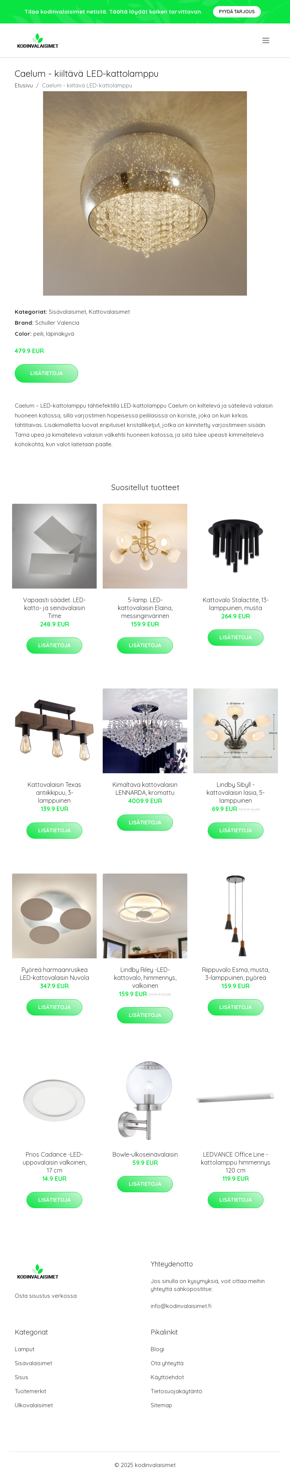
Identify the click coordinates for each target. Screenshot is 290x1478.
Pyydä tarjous (237, 11)
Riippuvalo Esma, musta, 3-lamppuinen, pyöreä (235, 973)
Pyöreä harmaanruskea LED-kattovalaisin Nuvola (54, 973)
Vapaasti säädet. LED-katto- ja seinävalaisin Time (54, 608)
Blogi (157, 1349)
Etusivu (24, 85)
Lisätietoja (46, 373)
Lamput (24, 1349)
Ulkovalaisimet (34, 1405)
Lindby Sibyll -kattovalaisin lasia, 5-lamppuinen (236, 792)
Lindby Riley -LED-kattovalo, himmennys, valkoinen (145, 977)
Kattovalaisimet (109, 311)
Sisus (21, 1377)
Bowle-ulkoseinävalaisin (145, 1154)
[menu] (266, 40)
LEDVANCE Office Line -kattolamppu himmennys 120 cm (235, 1162)
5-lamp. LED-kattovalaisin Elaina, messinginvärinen (145, 608)
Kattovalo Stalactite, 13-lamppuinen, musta (236, 604)
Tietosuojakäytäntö (176, 1391)
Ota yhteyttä (167, 1363)
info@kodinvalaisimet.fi (181, 1306)
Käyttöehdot (167, 1377)
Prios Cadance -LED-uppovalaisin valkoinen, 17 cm (54, 1162)
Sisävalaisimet (67, 311)
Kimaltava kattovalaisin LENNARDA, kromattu (145, 788)
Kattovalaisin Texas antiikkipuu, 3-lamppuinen (54, 792)
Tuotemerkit (30, 1391)
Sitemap (161, 1405)
